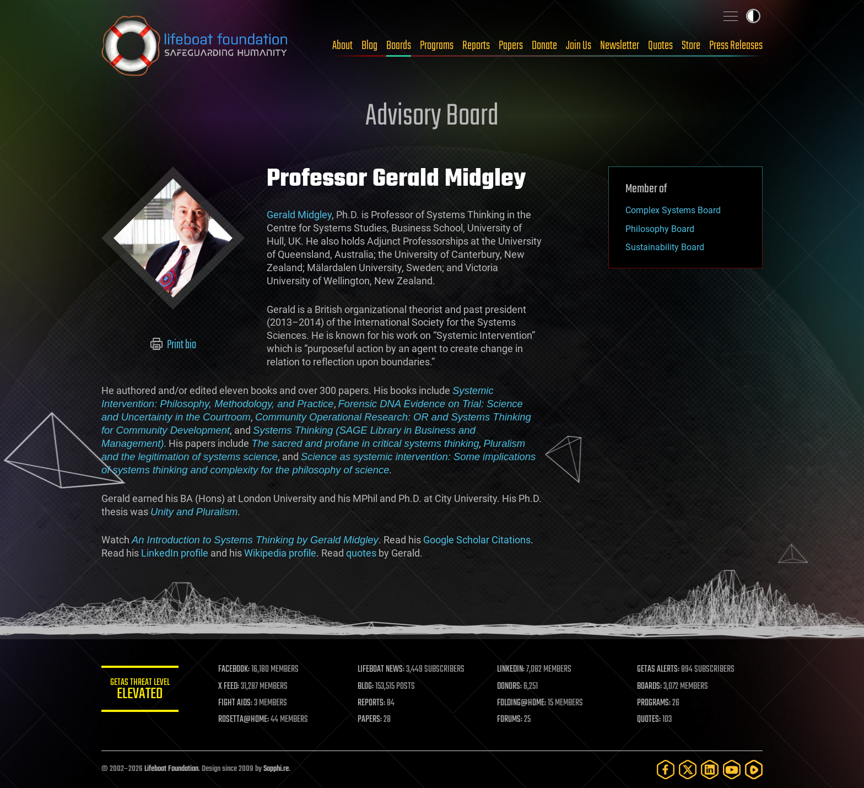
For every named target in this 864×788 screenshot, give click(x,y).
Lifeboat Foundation (171, 769)
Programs (436, 45)
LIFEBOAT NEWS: (381, 669)
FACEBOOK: (234, 669)
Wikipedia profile (280, 553)
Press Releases (736, 45)
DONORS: (510, 686)
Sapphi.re (276, 769)
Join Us (578, 45)
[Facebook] (665, 769)
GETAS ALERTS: (658, 669)
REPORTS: (371, 703)
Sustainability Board (664, 247)
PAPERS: (370, 720)
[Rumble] (754, 769)
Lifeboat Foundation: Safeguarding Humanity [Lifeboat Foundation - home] (195, 45)
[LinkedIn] (710, 769)
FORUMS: (510, 720)
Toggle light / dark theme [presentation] (753, 16)
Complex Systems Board (673, 210)
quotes (361, 553)
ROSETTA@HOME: (243, 720)
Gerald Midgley (299, 214)
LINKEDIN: (511, 669)
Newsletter (619, 45)
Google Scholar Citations (477, 540)
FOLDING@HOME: (522, 703)
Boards (398, 45)
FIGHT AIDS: (235, 703)
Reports (476, 45)
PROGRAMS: (654, 703)
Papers (511, 45)
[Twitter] (687, 769)
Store (691, 45)
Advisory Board (432, 117)
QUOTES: (649, 720)
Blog (369, 45)
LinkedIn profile (174, 553)
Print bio (173, 345)
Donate (544, 45)
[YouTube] (732, 769)
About (342, 45)
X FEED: (228, 686)
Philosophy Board (659, 229)
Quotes (660, 45)
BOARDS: (649, 686)
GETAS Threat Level (140, 691)
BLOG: (366, 686)
